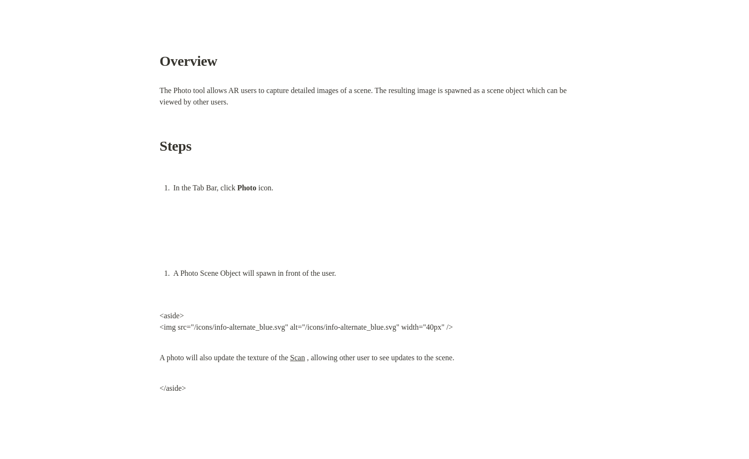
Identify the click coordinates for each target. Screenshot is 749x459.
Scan (297, 358)
